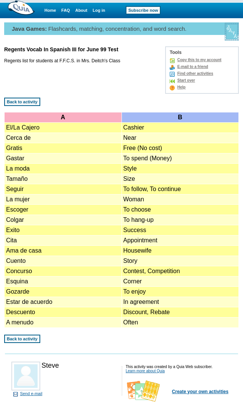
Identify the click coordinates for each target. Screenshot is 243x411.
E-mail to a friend (192, 67)
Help (181, 87)
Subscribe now (143, 10)
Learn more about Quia (145, 371)
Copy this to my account (199, 60)
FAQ (66, 10)
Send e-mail (31, 393)
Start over (186, 80)
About (81, 10)
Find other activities (195, 73)
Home (50, 10)
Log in (99, 10)
